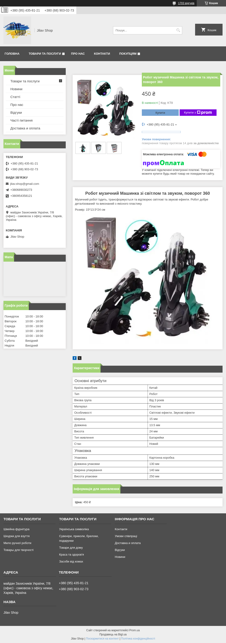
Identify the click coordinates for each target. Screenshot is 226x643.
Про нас (78, 53)
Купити (160, 112)
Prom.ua (134, 630)
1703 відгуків (186, 3)
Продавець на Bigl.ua (113, 634)
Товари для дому (71, 547)
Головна (12, 53)
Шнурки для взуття (16, 536)
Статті (15, 97)
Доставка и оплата (25, 128)
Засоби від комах (71, 561)
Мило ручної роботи (17, 543)
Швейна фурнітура (16, 529)
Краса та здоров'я (71, 554)
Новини (16, 89)
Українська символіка (74, 529)
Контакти (102, 53)
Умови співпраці (126, 536)
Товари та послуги (45, 53)
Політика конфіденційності (138, 638)
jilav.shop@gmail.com (24, 183)
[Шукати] (178, 30)
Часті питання (21, 120)
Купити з (198, 113)
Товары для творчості (18, 550)
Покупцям (128, 53)
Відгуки (16, 112)
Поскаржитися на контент (102, 638)
